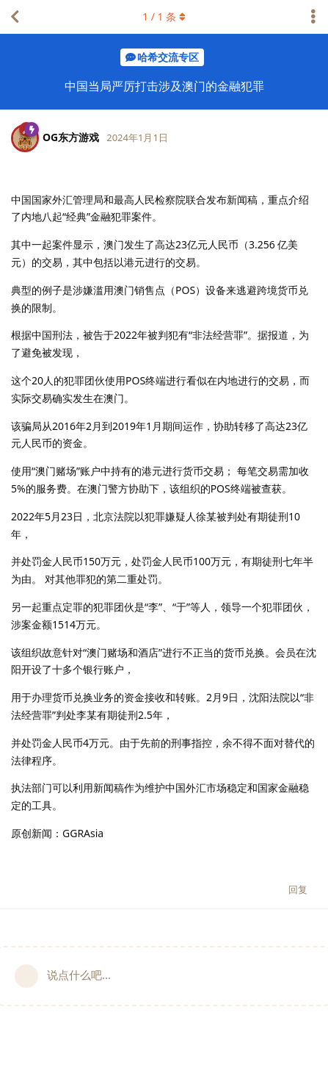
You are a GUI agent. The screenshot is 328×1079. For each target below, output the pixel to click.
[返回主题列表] (14, 17)
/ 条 (164, 17)
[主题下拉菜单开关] (313, 17)
